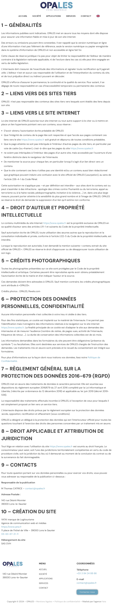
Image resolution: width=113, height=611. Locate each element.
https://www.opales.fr (32, 139)
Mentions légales (44, 601)
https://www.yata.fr (11, 526)
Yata (104, 601)
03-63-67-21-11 (9, 534)
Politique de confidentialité (67, 601)
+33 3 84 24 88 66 (87, 573)
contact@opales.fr (35, 488)
